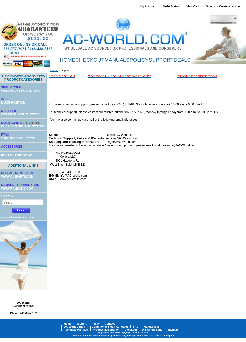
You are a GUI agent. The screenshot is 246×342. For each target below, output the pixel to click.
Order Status (171, 6)
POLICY (139, 60)
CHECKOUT (89, 60)
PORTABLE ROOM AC (16, 155)
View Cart (192, 6)
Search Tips (28, 217)
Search (7, 196)
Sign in (210, 6)
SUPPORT (161, 60)
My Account (147, 6)
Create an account (230, 6)
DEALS (182, 60)
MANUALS (117, 60)
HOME (67, 60)
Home (54, 70)
